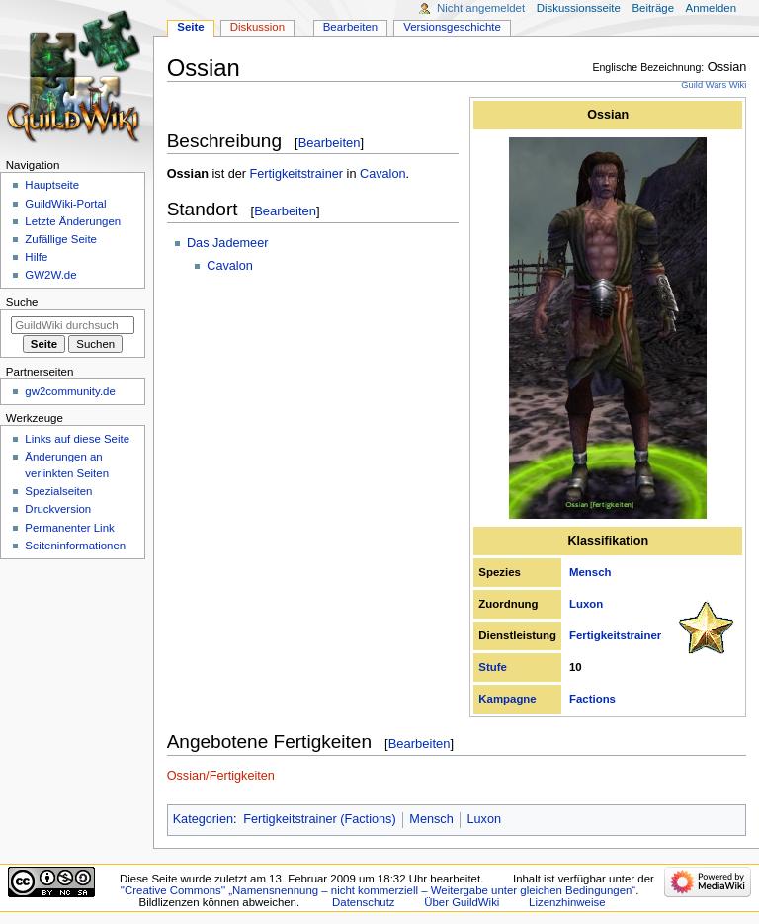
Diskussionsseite (579, 8)
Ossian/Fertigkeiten (221, 776)
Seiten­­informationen (75, 545)
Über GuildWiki (461, 902)
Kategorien (203, 819)
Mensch (590, 572)
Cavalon (383, 174)
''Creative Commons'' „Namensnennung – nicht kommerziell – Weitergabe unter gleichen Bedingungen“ (378, 890)
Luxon (586, 604)
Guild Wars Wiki (713, 85)
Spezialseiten (58, 491)
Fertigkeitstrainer (615, 635)
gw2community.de (70, 391)
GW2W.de (50, 275)
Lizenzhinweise (567, 902)
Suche (22, 302)
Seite (190, 27)
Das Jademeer (228, 243)
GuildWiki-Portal (65, 204)
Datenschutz (363, 902)
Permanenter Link (69, 528)
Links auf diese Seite (77, 439)
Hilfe (36, 257)
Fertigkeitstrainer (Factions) (319, 819)
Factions (592, 699)
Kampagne (507, 699)
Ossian (608, 115)
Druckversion (58, 509)
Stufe (492, 667)
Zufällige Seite (61, 239)
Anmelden (711, 8)
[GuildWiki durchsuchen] (72, 325)
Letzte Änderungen (73, 221)
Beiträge (653, 8)
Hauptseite (52, 185)
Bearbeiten (329, 142)
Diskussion (257, 27)
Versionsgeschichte (452, 27)
